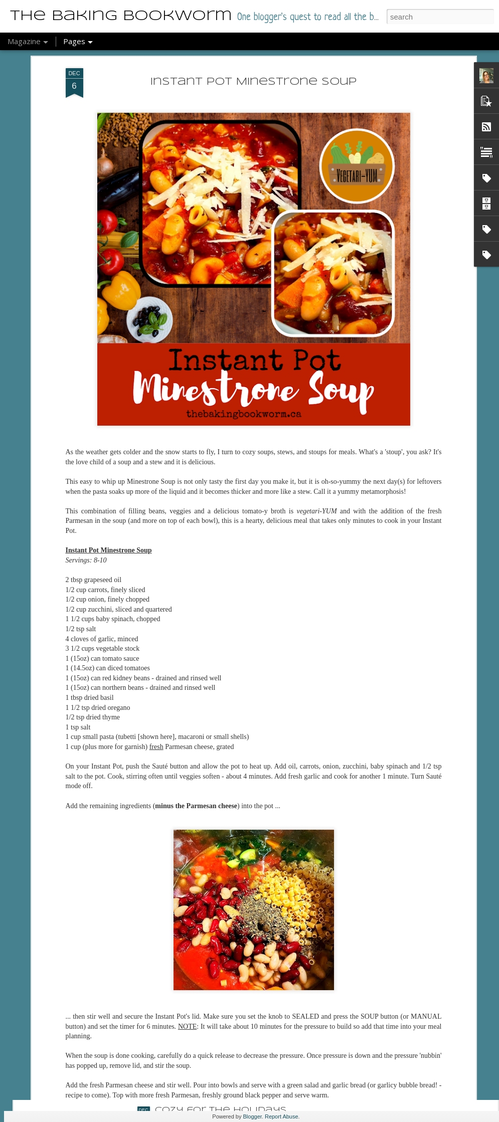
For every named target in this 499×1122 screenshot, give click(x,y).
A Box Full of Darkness (222, 996)
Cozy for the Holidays (220, 1110)
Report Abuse (281, 1116)
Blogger (252, 1116)
